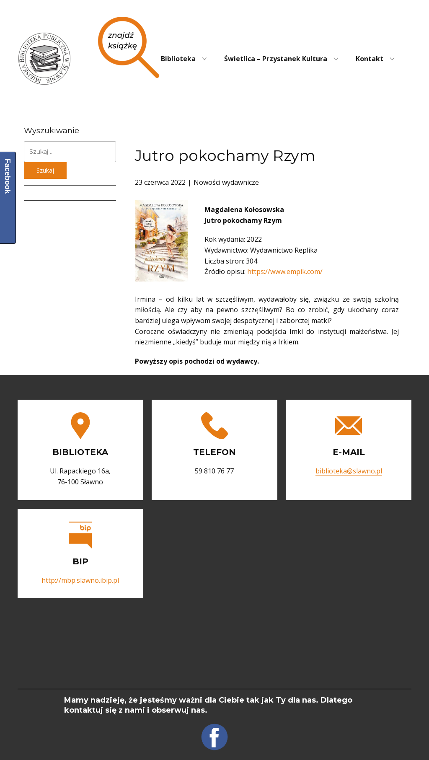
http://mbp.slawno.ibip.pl (80, 580)
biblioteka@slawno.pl (348, 471)
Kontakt (369, 58)
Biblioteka (178, 58)
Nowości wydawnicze (226, 182)
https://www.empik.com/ (285, 271)
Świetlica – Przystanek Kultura (275, 58)
